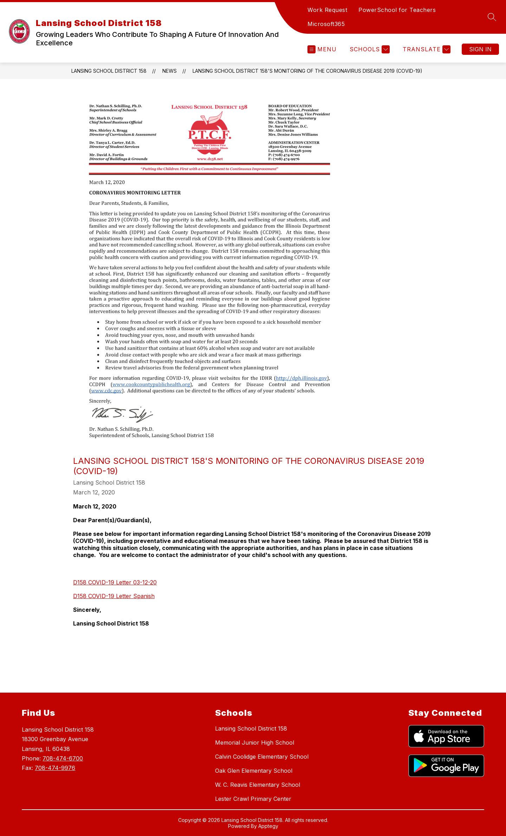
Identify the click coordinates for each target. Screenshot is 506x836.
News (169, 71)
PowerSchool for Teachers (397, 9)
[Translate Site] (425, 49)
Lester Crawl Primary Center (253, 798)
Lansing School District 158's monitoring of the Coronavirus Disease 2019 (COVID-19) (307, 71)
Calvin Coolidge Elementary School (262, 756)
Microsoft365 (326, 23)
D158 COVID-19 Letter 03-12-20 (115, 582)
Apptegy (268, 826)
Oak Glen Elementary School (253, 770)
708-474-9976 (55, 767)
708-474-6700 (63, 758)
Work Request (327, 9)
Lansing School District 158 (109, 71)
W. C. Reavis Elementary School (257, 784)
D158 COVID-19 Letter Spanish (114, 596)
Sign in (480, 49)
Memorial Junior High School (254, 742)
